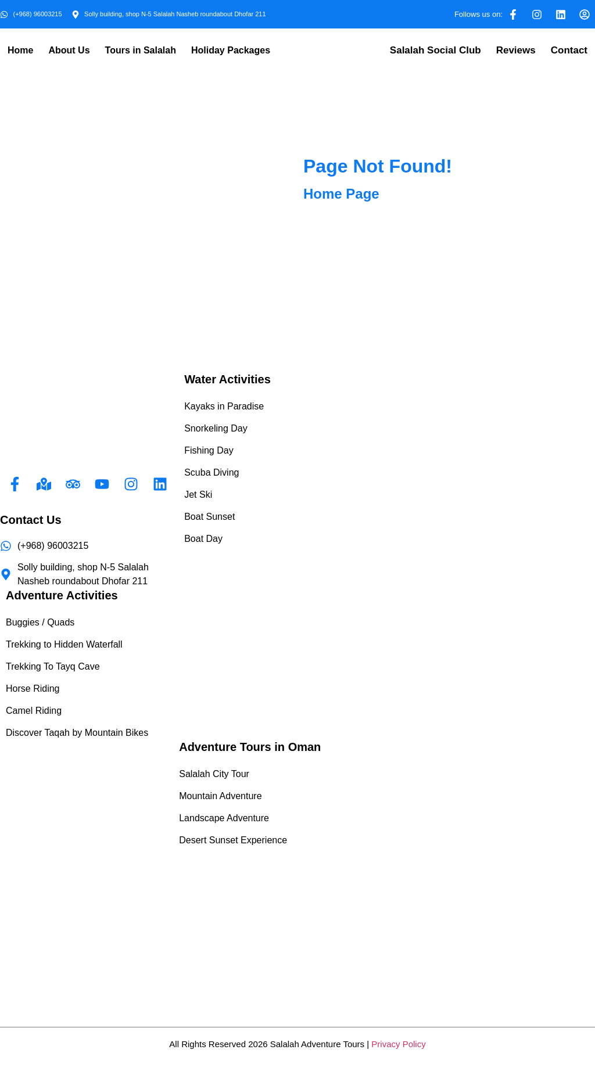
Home (20, 50)
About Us (68, 50)
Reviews (516, 50)
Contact (569, 50)
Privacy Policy (398, 1044)
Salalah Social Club (435, 50)
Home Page (341, 194)
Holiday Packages (230, 50)
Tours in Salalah (140, 50)
